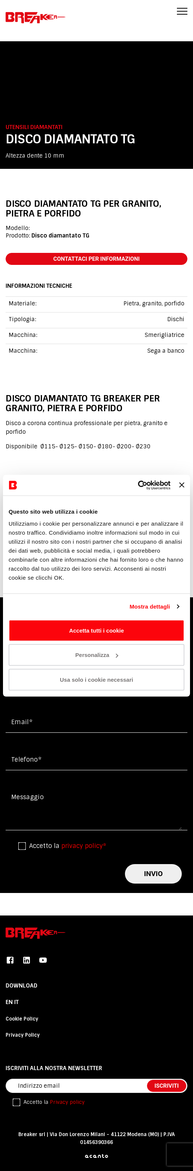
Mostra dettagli (149, 606)
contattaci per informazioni (96, 259)
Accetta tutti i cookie (96, 630)
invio (153, 873)
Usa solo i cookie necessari (96, 679)
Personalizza (96, 655)
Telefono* (26, 760)
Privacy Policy (23, 1035)
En (10, 1002)
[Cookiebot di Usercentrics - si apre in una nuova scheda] (138, 485)
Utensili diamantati (34, 127)
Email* (22, 722)
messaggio (27, 797)
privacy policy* (83, 846)
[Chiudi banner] (181, 485)
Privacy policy (67, 1102)
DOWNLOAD (21, 985)
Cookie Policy (22, 1019)
